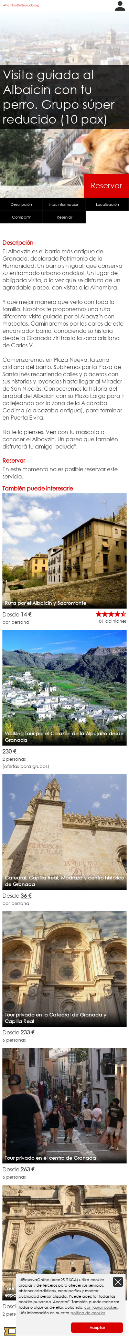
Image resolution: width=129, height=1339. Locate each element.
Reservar (106, 185)
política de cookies (88, 1313)
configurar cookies (101, 1307)
